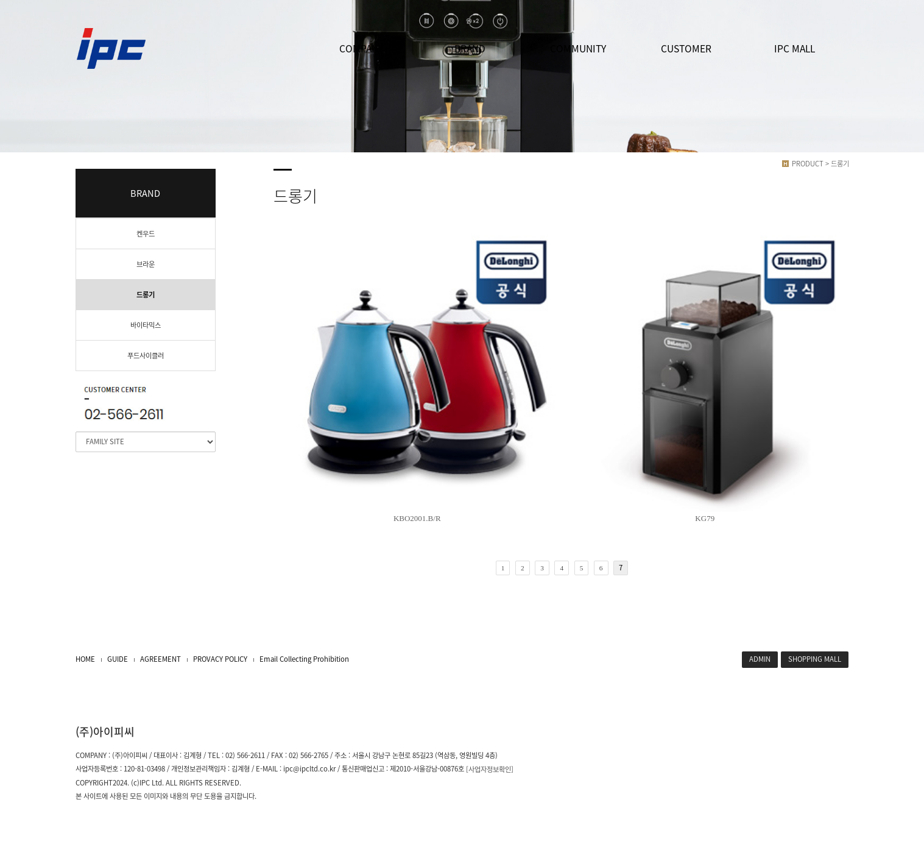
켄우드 (145, 234)
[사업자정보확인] (489, 769)
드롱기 (145, 294)
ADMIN (760, 659)
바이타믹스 (145, 325)
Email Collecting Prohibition (304, 659)
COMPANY (361, 48)
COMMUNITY (578, 48)
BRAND (469, 48)
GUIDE (117, 659)
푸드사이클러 (145, 355)
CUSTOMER (686, 48)
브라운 (145, 264)
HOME (85, 659)
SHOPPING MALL (814, 659)
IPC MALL (794, 48)
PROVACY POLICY (220, 659)
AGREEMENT (160, 659)
